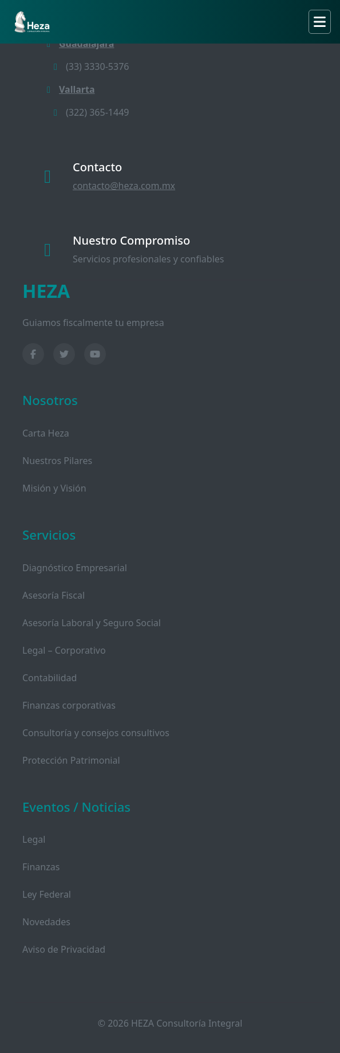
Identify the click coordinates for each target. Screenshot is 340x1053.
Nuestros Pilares (57, 460)
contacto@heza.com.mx (124, 185)
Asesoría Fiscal (53, 595)
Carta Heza (45, 433)
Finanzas (41, 867)
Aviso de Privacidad (63, 949)
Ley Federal (46, 894)
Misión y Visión (54, 488)
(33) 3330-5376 (89, 66)
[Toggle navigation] (320, 22)
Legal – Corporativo (64, 650)
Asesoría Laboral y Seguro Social (91, 622)
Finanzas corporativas (69, 705)
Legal (33, 839)
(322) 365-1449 (89, 112)
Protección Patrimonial (71, 760)
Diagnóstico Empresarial (74, 567)
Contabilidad (49, 677)
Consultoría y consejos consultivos (95, 732)
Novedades (46, 922)
